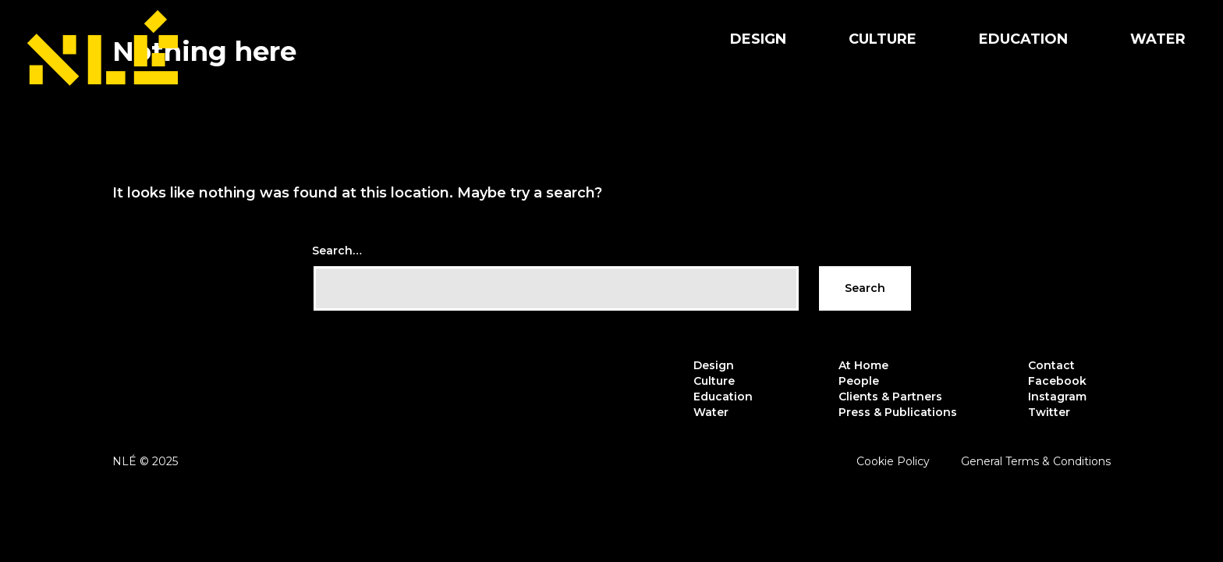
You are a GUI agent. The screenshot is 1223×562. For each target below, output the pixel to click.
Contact (1051, 365)
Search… (337, 251)
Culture (882, 39)
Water (1158, 39)
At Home (863, 365)
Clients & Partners (890, 396)
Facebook (1057, 381)
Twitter (1049, 412)
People (858, 381)
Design (758, 39)
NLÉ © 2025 (145, 461)
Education (1023, 39)
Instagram (1057, 396)
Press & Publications (897, 412)
